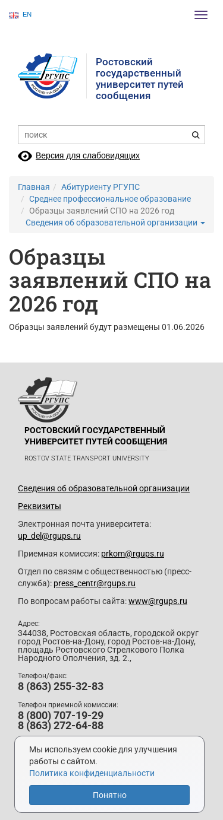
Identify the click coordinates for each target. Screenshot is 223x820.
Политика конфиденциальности (92, 773)
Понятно (110, 795)
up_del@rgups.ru (49, 536)
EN (20, 14)
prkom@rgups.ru (132, 553)
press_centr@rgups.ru (95, 583)
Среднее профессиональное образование (110, 199)
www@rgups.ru (157, 601)
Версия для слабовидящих (88, 155)
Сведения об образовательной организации (115, 222)
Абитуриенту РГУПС (100, 187)
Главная (34, 187)
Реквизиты (39, 506)
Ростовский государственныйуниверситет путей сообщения (140, 78)
